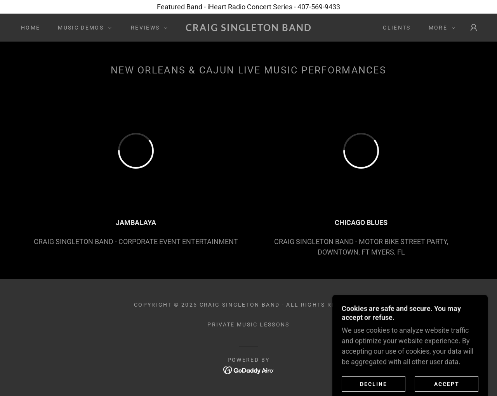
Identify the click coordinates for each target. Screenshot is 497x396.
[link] (248, 28)
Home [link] (30, 27)
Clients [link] (396, 27)
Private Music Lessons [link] (248, 324)
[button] (82, 27)
